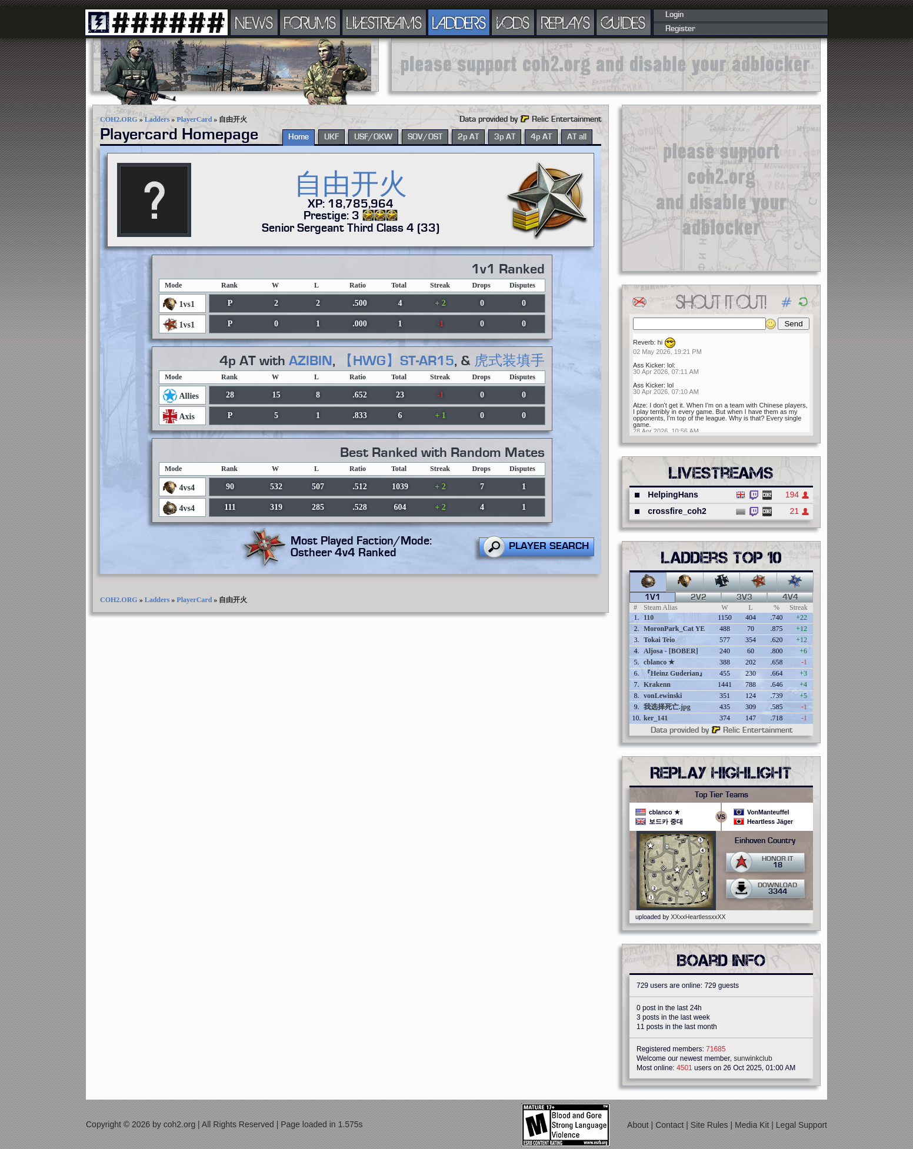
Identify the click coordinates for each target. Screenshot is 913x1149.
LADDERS (459, 22)
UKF (331, 137)
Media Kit (753, 1125)
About (639, 1125)
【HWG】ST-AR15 (396, 361)
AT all (577, 137)
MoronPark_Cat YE (674, 628)
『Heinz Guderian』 (675, 673)
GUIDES (623, 22)
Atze (639, 405)
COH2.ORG (119, 119)
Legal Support (801, 1125)
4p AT (541, 137)
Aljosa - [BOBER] (671, 651)
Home (298, 137)
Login (674, 15)
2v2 (699, 597)
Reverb (643, 342)
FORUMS (310, 22)
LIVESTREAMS (384, 22)
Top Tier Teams (721, 795)
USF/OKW (373, 137)
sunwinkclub (753, 1058)
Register (680, 29)
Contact (670, 1125)
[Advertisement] (606, 64)
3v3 (744, 597)
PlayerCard (194, 119)
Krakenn (657, 684)
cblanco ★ (659, 662)
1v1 (653, 597)
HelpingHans (673, 494)
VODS (513, 22)
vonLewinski (663, 696)
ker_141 (656, 718)
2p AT (468, 137)
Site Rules (711, 1125)
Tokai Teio (659, 640)
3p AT (504, 137)
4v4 (790, 597)
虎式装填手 (509, 361)
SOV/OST (425, 137)
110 (649, 617)
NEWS (254, 22)
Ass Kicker (648, 365)
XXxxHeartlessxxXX (698, 916)
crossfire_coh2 (677, 511)
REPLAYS (565, 22)
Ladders (157, 119)
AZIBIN (310, 361)
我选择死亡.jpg (667, 707)
